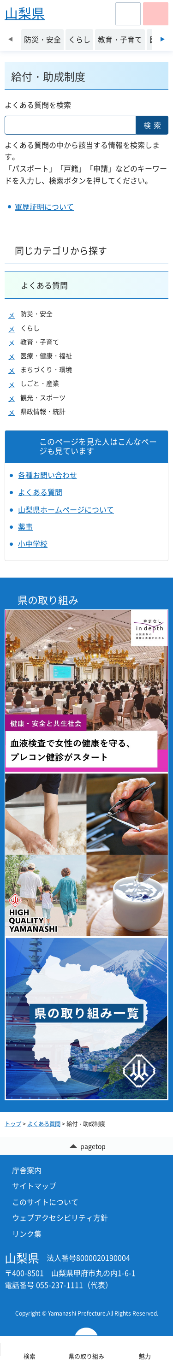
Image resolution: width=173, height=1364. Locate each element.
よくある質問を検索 (38, 104)
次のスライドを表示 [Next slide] (162, 39)
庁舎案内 (27, 1169)
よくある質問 (44, 285)
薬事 (25, 526)
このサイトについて (45, 1201)
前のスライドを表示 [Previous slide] (10, 39)
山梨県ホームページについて (66, 509)
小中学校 (33, 543)
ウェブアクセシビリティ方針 (60, 1217)
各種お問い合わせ (47, 475)
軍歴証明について (44, 206)
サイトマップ (34, 1185)
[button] (128, 13)
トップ (13, 1124)
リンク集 (27, 1233)
